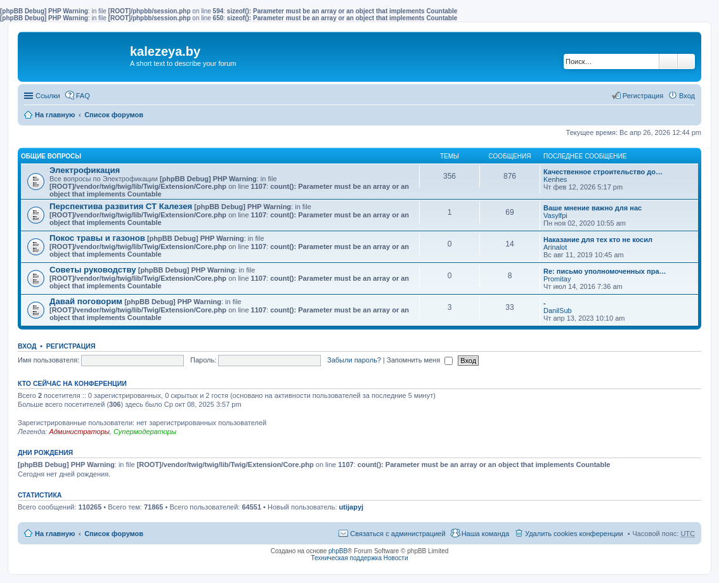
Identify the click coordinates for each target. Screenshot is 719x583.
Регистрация (71, 346)
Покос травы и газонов (97, 238)
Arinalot (555, 247)
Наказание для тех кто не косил (597, 239)
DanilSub (557, 310)
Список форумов (113, 115)
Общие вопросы (51, 156)
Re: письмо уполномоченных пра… (604, 271)
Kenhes (555, 179)
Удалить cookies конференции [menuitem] (574, 533)
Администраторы (79, 431)
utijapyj (351, 507)
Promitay (557, 279)
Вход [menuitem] (687, 95)
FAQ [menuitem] (83, 95)
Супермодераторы (144, 431)
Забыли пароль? (354, 360)
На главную (55, 115)
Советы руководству (92, 269)
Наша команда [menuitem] (485, 533)
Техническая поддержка (346, 557)
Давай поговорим (85, 301)
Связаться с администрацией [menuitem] (397, 533)
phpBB (337, 551)
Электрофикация (84, 170)
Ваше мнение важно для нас (592, 208)
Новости (396, 557)
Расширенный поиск (686, 61)
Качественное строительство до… (603, 172)
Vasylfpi (555, 215)
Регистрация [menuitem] (643, 95)
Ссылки (48, 95)
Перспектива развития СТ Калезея (120, 206)
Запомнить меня (420, 360)
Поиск (668, 61)
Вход (27, 346)
